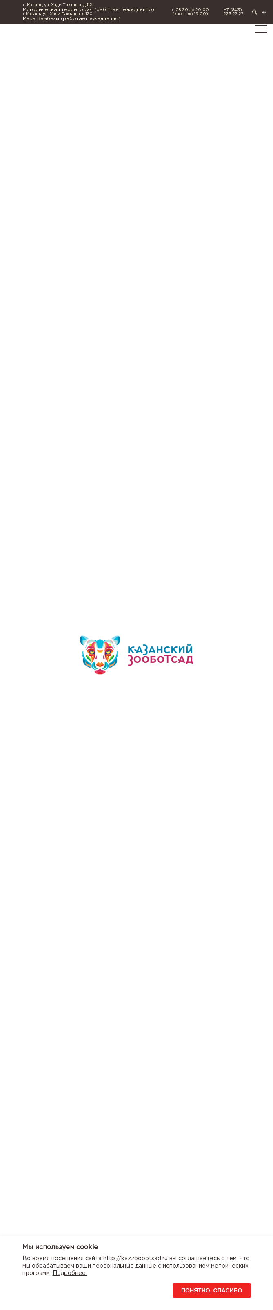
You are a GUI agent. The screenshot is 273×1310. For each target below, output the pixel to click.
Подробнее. (70, 1273)
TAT (10, 14)
